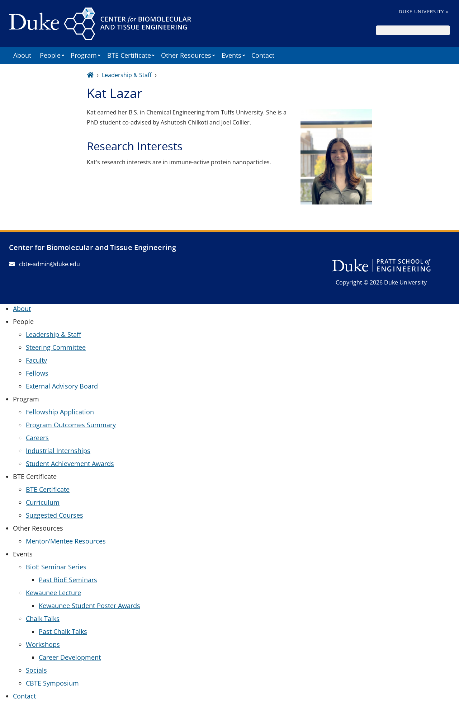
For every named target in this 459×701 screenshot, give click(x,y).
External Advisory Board (62, 386)
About (22, 55)
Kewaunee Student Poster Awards (89, 605)
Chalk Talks (43, 618)
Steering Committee (56, 347)
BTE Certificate (48, 489)
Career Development (70, 657)
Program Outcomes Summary (71, 424)
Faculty (36, 360)
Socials (36, 670)
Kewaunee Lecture (53, 592)
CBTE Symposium (52, 683)
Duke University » (423, 11)
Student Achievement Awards (70, 463)
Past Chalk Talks (63, 631)
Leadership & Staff (127, 75)
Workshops (43, 644)
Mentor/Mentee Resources (66, 541)
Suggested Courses (54, 515)
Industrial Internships (58, 450)
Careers (37, 437)
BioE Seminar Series (56, 567)
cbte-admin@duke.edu (44, 264)
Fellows (37, 373)
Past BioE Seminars (68, 579)
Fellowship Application (60, 412)
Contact (262, 55)
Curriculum (43, 502)
